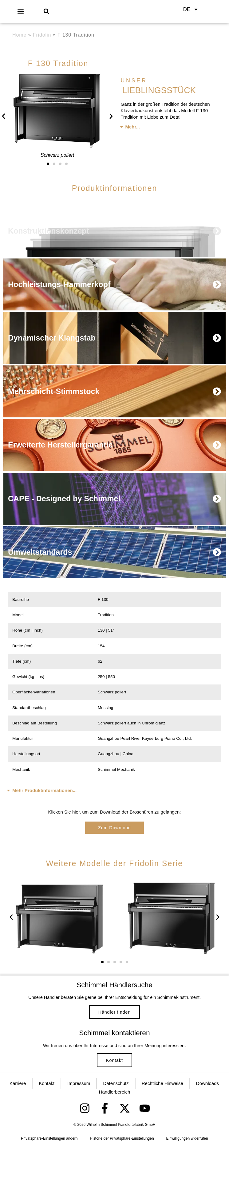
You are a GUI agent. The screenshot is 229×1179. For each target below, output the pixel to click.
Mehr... (132, 126)
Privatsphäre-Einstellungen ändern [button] (49, 1170)
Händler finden (114, 1023)
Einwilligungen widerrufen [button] (187, 1170)
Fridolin (42, 34)
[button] (21, 11)
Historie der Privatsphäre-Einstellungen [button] (122, 1170)
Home (19, 34)
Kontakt (114, 1084)
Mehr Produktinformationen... (44, 796)
